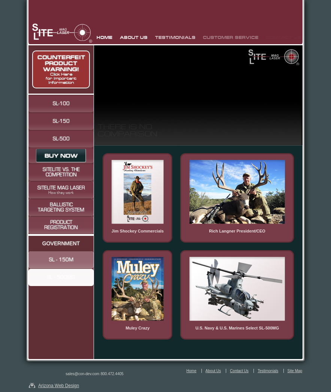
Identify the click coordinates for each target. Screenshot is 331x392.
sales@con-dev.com (82, 374)
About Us (134, 37)
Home (104, 37)
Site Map (295, 371)
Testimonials (175, 37)
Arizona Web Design (58, 385)
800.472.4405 (112, 374)
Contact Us (239, 371)
